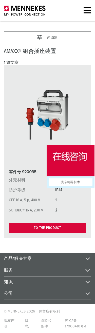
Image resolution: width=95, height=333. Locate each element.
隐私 (27, 323)
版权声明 (9, 323)
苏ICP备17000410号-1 (75, 323)
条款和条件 (46, 323)
